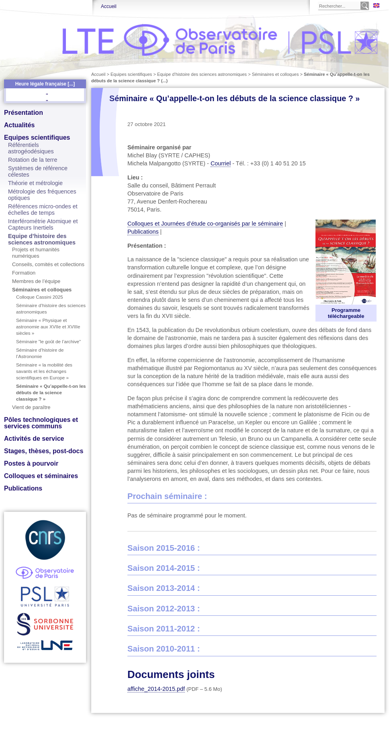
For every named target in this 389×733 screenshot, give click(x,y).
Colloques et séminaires (41, 475)
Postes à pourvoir (31, 463)
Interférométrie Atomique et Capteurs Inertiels (43, 224)
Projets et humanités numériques (35, 252)
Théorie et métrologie (35, 183)
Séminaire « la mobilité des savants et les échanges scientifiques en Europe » (44, 371)
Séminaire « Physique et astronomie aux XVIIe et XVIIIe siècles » (48, 327)
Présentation (23, 112)
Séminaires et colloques (42, 290)
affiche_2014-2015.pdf (156, 689)
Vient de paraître (31, 407)
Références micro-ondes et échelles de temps (43, 209)
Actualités (19, 125)
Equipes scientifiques (37, 137)
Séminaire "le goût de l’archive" (48, 341)
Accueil (109, 6)
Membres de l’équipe (36, 281)
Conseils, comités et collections (48, 264)
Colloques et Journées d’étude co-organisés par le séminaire (205, 223)
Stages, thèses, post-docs (43, 451)
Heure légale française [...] (45, 84)
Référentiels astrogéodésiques (31, 148)
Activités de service (34, 438)
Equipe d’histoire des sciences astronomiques (42, 239)
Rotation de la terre (32, 160)
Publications (23, 488)
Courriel (221, 163)
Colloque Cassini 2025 (39, 296)
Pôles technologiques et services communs (41, 423)
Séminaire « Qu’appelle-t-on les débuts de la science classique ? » (51, 392)
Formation (23, 273)
